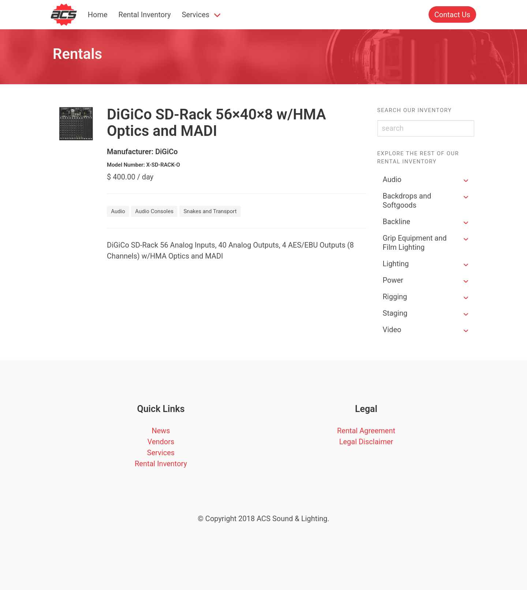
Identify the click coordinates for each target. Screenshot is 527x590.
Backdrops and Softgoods (407, 200)
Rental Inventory (145, 14)
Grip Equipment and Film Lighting (415, 243)
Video (392, 329)
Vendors (161, 441)
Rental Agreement (366, 430)
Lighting (396, 263)
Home (98, 14)
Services (195, 14)
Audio (392, 179)
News (161, 430)
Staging (395, 313)
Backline (396, 221)
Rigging (395, 296)
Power (393, 280)
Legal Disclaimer (366, 441)
